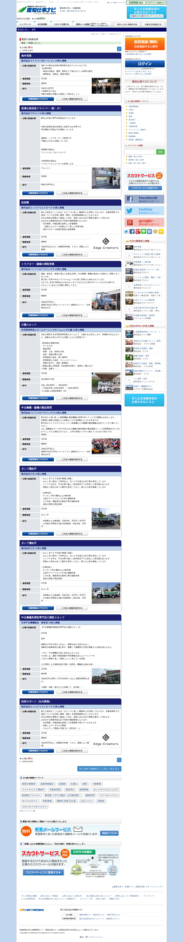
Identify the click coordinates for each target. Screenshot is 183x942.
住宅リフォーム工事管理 (144, 300)
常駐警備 (47, 801)
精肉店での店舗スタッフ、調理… (148, 341)
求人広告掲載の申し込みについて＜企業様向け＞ (58, 899)
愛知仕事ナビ (85, 915)
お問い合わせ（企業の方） (72, 896)
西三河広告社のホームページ (91, 919)
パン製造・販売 (140, 379)
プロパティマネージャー (34, 806)
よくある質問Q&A (28, 899)
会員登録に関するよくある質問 (139, 54)
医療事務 (84, 789)
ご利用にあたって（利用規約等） (127, 896)
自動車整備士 (47, 784)
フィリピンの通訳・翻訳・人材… (148, 277)
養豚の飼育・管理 (142, 356)
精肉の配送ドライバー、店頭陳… (148, 371)
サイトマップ (148, 896)
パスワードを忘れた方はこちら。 (140, 71)
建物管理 (90, 795)
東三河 (83, 11)
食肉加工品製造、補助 (143, 348)
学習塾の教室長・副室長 (144, 315)
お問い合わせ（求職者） (49, 896)
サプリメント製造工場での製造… (148, 254)
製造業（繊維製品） (136, 140)
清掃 (84, 784)
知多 (72, 11)
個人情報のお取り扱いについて (99, 896)
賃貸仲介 (70, 789)
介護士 (74, 784)
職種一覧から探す (136, 156)
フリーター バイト (109, 795)
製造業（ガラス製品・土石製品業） (62, 795)
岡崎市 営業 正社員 (66, 801)
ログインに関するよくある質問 (139, 74)
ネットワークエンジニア (105, 789)
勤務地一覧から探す (136, 160)
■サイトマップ (120, 2)
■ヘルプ (110, 2)
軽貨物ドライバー (31, 795)
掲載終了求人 (114, 899)
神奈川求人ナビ (113, 915)
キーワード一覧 (28, 811)
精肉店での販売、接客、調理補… (148, 363)
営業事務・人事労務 (142, 262)
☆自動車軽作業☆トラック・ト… (148, 332)
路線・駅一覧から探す (137, 163)
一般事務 (96, 784)
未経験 (62, 784)
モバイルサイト (30, 801)
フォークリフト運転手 (33, 789)
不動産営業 (54, 789)
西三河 (77, 11)
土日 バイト (87, 801)
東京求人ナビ (99, 915)
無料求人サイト (113, 919)
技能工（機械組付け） (143, 386)
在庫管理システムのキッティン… (148, 285)
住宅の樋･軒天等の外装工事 (146, 308)
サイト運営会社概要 (29, 896)
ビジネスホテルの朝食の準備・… (148, 292)
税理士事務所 (28, 784)
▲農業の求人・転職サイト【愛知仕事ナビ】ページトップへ (137, 887)
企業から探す (101, 899)
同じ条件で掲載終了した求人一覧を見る (99, 768)
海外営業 (137, 247)
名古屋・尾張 (65, 11)
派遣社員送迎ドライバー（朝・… (148, 270)
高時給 (101, 801)
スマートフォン (96, 937)
